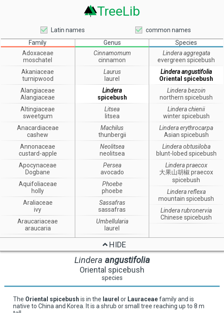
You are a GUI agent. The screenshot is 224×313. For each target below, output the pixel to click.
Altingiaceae (37, 109)
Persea (112, 165)
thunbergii (112, 134)
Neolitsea (112, 146)
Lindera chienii (186, 109)
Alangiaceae (37, 90)
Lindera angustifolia (186, 71)
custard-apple (38, 153)
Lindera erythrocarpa (186, 127)
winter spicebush (186, 116)
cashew (37, 134)
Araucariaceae (37, 221)
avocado (112, 172)
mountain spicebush (186, 198)
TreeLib (118, 11)
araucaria (38, 228)
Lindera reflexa (186, 191)
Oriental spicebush (186, 78)
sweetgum (38, 116)
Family (38, 42)
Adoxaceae (37, 53)
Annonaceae (37, 146)
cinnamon (112, 60)
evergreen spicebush (186, 60)
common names (168, 30)
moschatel (37, 60)
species (112, 277)
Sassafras (112, 202)
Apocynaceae (38, 165)
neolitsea (112, 153)
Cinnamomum (112, 53)
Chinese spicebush (186, 217)
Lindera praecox (186, 165)
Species (186, 42)
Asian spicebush (186, 134)
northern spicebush (186, 97)
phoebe (112, 190)
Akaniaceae (37, 71)
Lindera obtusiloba (186, 146)
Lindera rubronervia (186, 210)
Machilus (112, 127)
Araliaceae (38, 202)
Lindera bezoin (186, 90)
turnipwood (37, 78)
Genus (112, 42)
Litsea (112, 109)
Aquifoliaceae (38, 183)
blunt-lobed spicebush (186, 153)
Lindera (112, 90)
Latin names (68, 30)
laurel (112, 78)
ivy (37, 209)
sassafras (112, 209)
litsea (112, 116)
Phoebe (112, 183)
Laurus (112, 71)
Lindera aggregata (186, 53)
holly (37, 190)
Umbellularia (112, 221)
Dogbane (37, 172)
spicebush (112, 97)
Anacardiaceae (38, 127)
